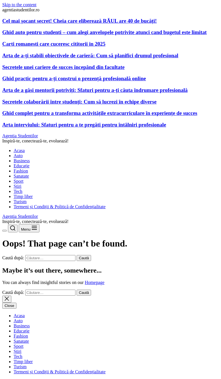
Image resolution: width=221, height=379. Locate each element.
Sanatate (21, 176)
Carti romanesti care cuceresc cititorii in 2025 (54, 44)
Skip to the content (19, 4)
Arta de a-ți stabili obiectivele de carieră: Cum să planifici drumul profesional (90, 55)
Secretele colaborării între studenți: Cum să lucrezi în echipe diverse (79, 102)
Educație (22, 165)
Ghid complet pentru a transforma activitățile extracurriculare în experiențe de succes (99, 113)
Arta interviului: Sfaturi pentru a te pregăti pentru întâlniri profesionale (84, 125)
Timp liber (23, 196)
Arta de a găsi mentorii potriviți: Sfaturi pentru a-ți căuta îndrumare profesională (95, 90)
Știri (18, 186)
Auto (18, 155)
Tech (18, 191)
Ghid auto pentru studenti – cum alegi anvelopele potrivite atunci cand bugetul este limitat (104, 32)
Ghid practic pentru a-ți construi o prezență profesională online (74, 78)
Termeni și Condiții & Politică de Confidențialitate (60, 206)
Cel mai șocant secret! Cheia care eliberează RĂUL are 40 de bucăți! (79, 21)
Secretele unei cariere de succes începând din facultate (63, 67)
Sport (19, 181)
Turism (20, 201)
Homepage (94, 282)
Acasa (19, 150)
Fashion (21, 171)
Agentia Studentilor (20, 135)
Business (22, 160)
